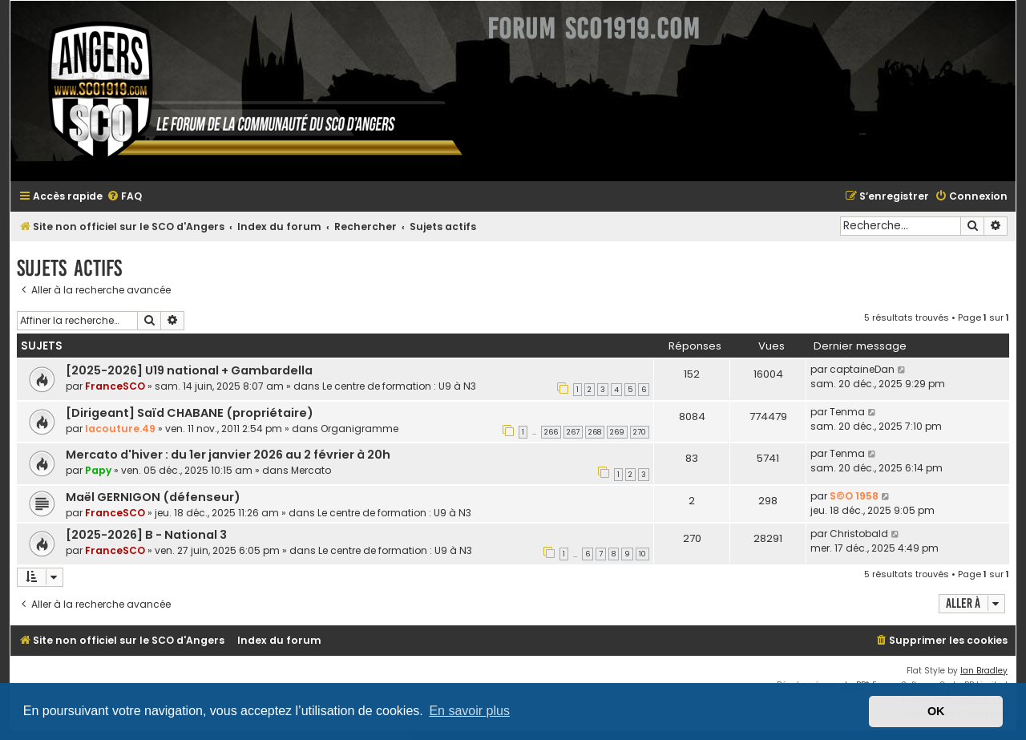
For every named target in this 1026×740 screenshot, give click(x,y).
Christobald (859, 533)
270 (639, 432)
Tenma (847, 412)
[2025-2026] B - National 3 (146, 535)
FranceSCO (115, 386)
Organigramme (359, 428)
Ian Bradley (984, 671)
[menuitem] (124, 197)
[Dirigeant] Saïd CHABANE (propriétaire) (189, 413)
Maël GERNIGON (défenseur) (153, 497)
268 (594, 432)
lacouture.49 (120, 428)
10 (642, 554)
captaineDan (862, 369)
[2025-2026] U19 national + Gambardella (189, 370)
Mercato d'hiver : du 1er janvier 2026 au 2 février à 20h (228, 455)
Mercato (311, 470)
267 (573, 432)
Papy (98, 470)
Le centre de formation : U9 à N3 (399, 386)
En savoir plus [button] (469, 711)
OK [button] (936, 711)
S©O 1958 (854, 496)
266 (551, 432)
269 (617, 432)
